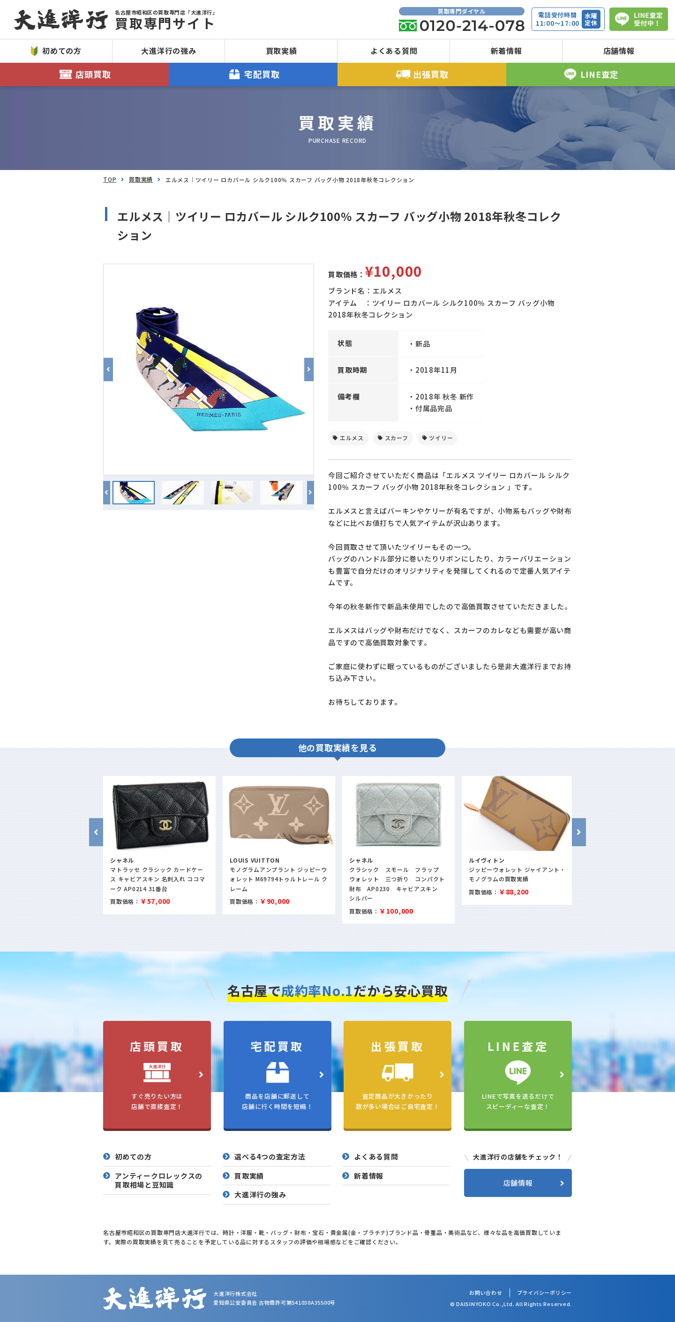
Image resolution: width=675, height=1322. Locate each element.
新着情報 (506, 50)
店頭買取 (84, 74)
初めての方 (56, 50)
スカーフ (396, 438)
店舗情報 (619, 50)
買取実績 (281, 50)
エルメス (352, 438)
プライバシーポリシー (544, 1292)
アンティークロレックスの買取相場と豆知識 (158, 1180)
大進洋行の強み (168, 50)
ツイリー (441, 438)
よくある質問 (394, 50)
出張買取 (422, 74)
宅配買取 (253, 74)
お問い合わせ (485, 1292)
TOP (109, 179)
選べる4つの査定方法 (270, 1156)
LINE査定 (590, 74)
